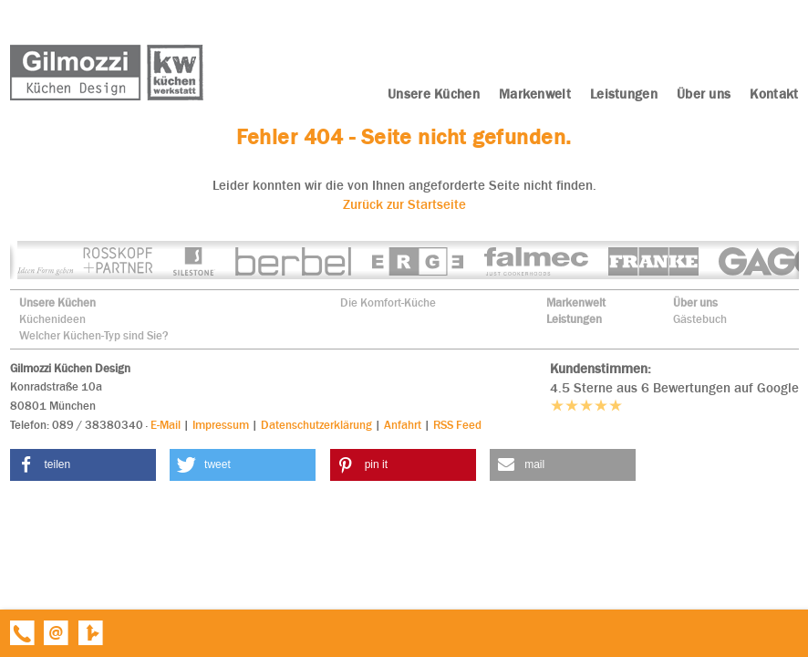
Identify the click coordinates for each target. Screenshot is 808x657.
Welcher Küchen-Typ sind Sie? (94, 335)
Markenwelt (576, 302)
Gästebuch (700, 319)
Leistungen (574, 319)
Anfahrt (402, 425)
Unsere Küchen (57, 302)
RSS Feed (457, 425)
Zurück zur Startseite (404, 204)
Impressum (220, 425)
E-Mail (165, 425)
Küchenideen (52, 319)
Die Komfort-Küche (388, 302)
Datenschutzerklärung (316, 425)
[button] (83, 465)
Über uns (695, 302)
